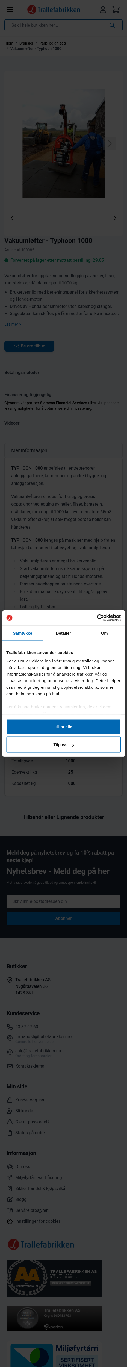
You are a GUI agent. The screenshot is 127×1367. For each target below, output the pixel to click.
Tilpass (64, 744)
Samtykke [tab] (22, 633)
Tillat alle (63, 726)
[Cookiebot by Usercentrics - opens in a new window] (97, 617)
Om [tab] (104, 633)
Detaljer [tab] (63, 633)
